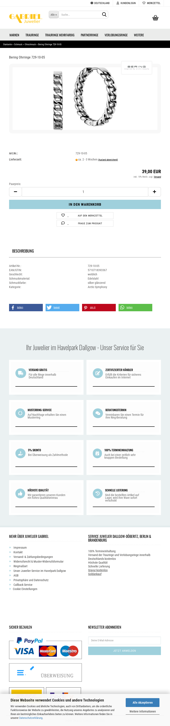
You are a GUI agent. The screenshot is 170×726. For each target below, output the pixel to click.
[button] (26, 307)
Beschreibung (23, 250)
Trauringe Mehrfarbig (59, 35)
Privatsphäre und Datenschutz (31, 580)
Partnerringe (89, 35)
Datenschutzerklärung (30, 717)
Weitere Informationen (143, 711)
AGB (16, 575)
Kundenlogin (126, 3)
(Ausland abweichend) (108, 159)
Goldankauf (94, 574)
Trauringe (32, 35)
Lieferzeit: (15, 159)
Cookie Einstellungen (25, 589)
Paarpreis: (15, 184)
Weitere (139, 35)
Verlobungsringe (116, 35)
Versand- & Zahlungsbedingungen (33, 557)
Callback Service (22, 584)
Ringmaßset (20, 566)
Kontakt (18, 552)
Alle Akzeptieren (143, 702)
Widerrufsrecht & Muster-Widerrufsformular (38, 561)
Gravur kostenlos (98, 570)
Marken (14, 35)
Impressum (20, 547)
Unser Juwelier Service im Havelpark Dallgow (39, 570)
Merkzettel (151, 3)
